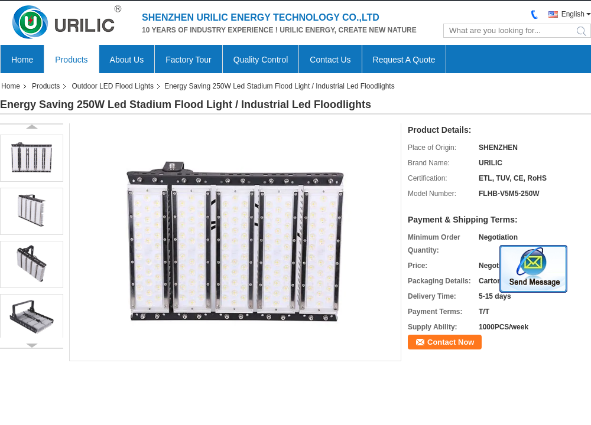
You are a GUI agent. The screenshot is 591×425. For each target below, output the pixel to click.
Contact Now (450, 342)
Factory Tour (188, 59)
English (572, 14)
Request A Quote (404, 59)
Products (71, 59)
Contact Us (330, 59)
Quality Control (260, 59)
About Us (127, 59)
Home (22, 59)
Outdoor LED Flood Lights (113, 86)
